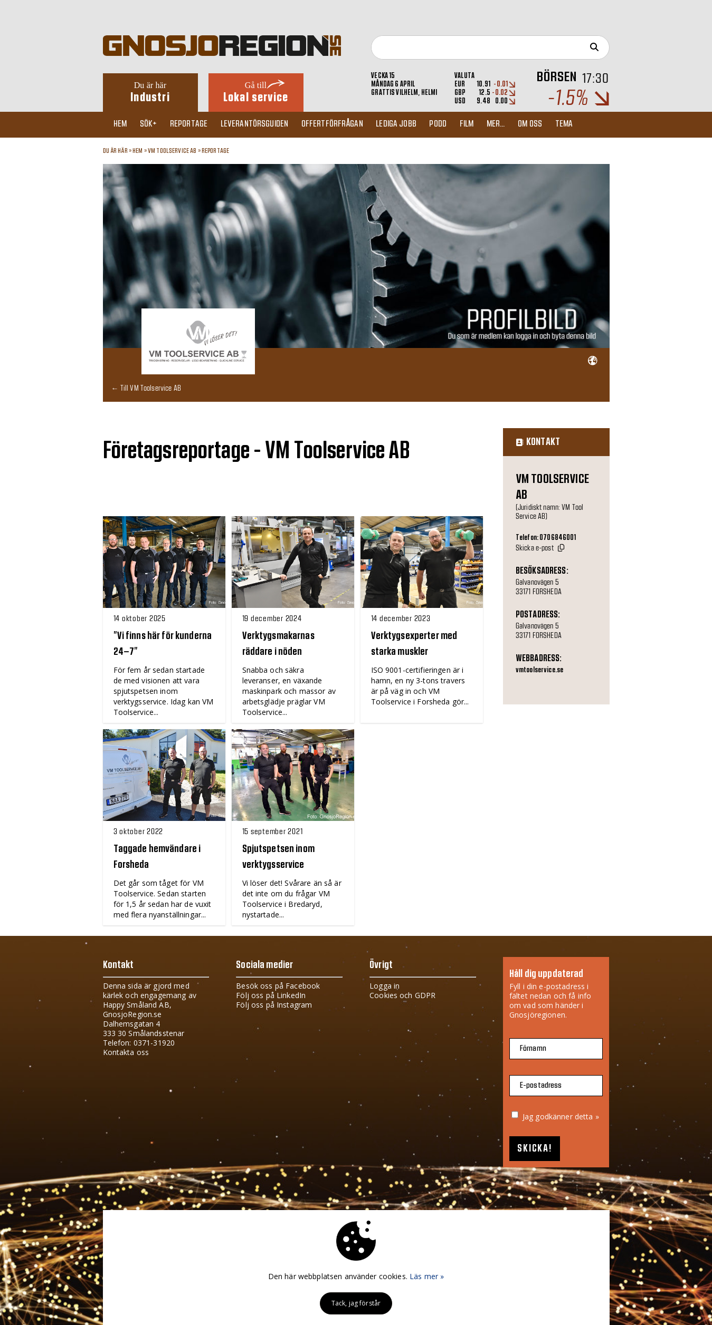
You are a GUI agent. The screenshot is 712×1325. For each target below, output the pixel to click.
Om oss (554, 124)
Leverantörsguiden (264, 124)
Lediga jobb (411, 124)
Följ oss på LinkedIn (271, 995)
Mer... (517, 124)
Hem (122, 124)
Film (486, 124)
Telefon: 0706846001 (546, 537)
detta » (587, 1116)
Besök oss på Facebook (278, 985)
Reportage (196, 124)
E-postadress (541, 1085)
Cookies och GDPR (402, 995)
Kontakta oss (126, 1052)
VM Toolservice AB (172, 151)
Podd (455, 124)
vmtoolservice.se (539, 670)
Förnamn (533, 1048)
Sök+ (153, 124)
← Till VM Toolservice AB (146, 387)
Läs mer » (427, 1276)
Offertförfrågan (344, 124)
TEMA (591, 124)
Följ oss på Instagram (274, 1004)
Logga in (384, 985)
